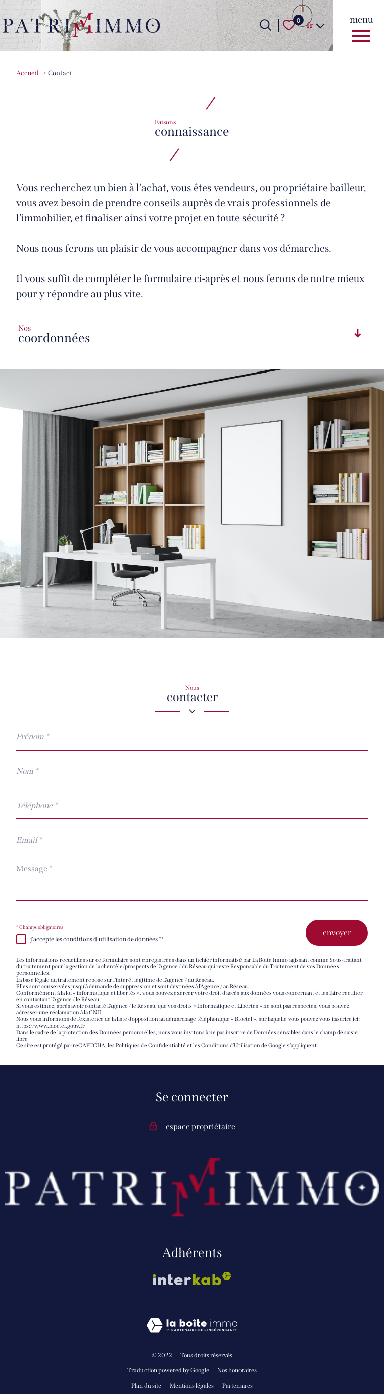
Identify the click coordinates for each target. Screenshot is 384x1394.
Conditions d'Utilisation (230, 1045)
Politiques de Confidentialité (151, 1045)
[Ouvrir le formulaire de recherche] (265, 25)
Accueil (27, 73)
